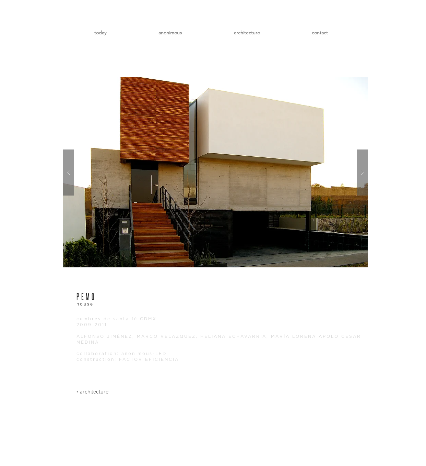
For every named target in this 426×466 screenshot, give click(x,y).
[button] (215, 172)
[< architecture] (92, 392)
